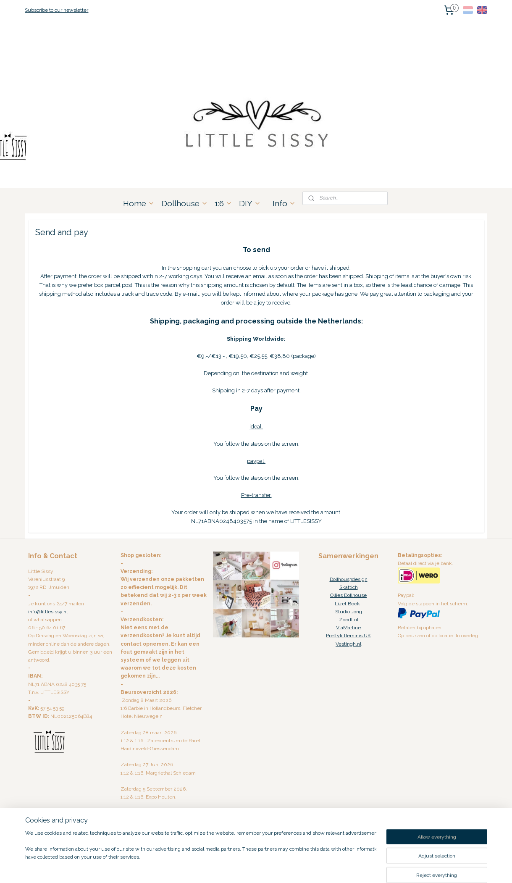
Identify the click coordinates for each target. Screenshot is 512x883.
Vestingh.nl (348, 644)
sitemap (222, 867)
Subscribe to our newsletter (56, 10)
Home (139, 203)
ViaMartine (348, 628)
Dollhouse (184, 203)
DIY (250, 203)
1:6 (223, 203)
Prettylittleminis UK (348, 636)
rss (237, 867)
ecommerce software (267, 867)
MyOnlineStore (337, 867)
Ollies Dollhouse (348, 595)
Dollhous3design (349, 579)
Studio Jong (348, 612)
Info (284, 203)
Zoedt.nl (348, 620)
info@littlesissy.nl (48, 612)
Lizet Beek (348, 604)
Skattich (348, 587)
